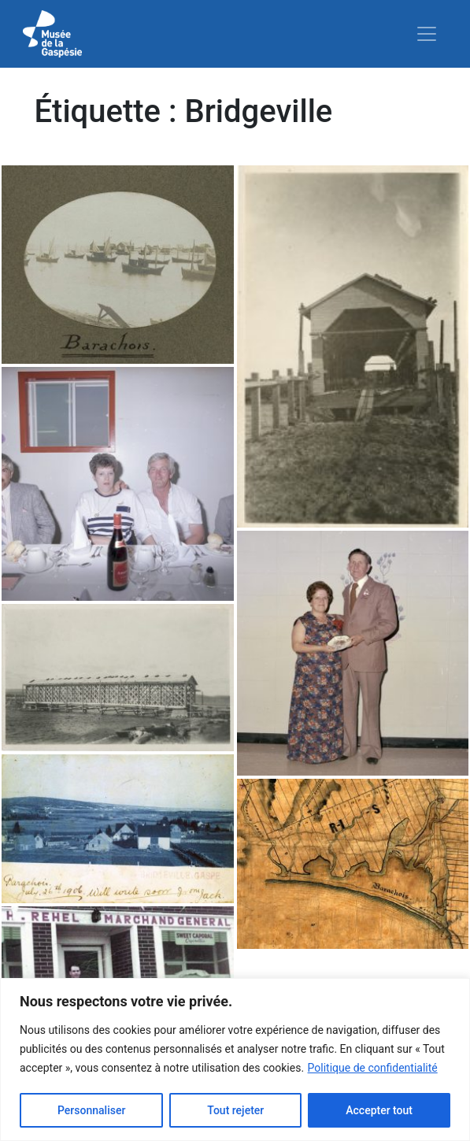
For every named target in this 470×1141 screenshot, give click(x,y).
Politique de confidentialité (373, 1067)
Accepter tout (379, 1110)
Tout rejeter (235, 1110)
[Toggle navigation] (426, 34)
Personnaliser (91, 1110)
